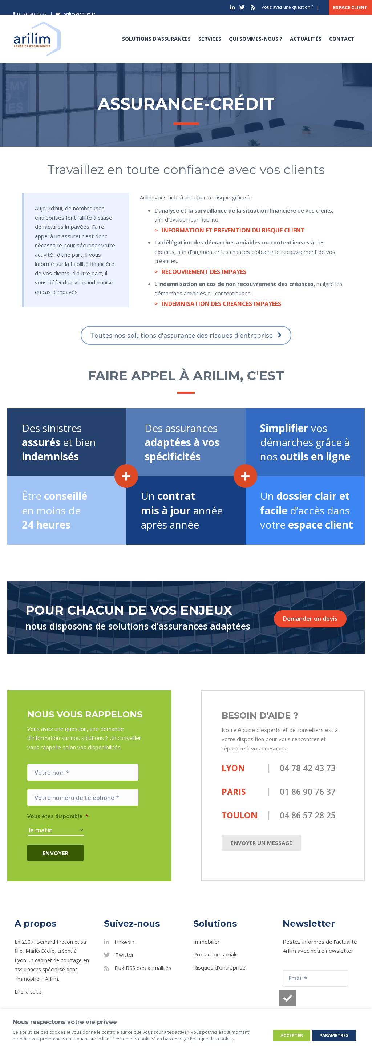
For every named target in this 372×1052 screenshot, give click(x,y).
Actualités (305, 38)
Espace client (350, 7)
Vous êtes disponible (57, 816)
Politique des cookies (212, 1039)
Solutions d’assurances (155, 38)
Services (209, 38)
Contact (341, 38)
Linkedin (124, 941)
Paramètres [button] (333, 1035)
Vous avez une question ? (287, 7)
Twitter (124, 954)
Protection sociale (215, 954)
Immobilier (206, 941)
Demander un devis (310, 619)
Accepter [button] (291, 1035)
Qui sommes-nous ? (255, 38)
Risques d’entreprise (219, 967)
